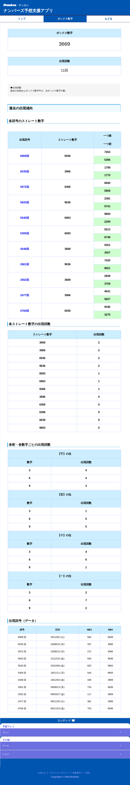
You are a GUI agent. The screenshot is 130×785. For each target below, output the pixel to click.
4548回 (24, 248)
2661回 (24, 264)
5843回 (24, 202)
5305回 (24, 233)
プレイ (5, 732)
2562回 (24, 279)
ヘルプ (5, 754)
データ (5, 745)
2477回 (24, 295)
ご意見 (87, 773)
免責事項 (77, 773)
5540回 (24, 217)
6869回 (24, 155)
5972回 (24, 186)
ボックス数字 (65, 18)
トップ (21, 18)
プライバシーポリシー (59, 773)
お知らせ (42, 773)
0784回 (24, 310)
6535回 (24, 171)
